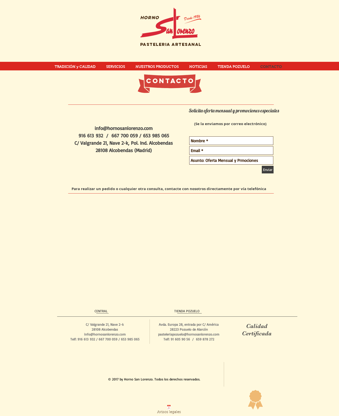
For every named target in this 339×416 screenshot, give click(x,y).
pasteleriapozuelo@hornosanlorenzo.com (188, 334)
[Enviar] (268, 169)
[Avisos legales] (169, 410)
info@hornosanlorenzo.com (124, 128)
